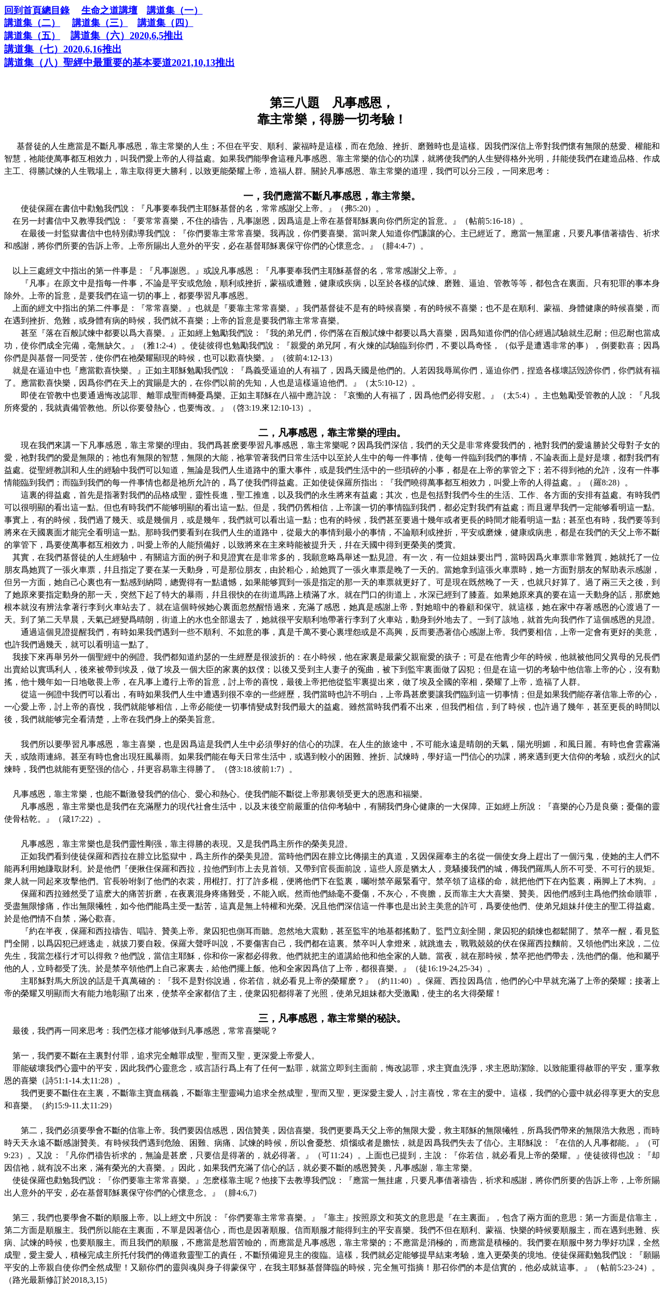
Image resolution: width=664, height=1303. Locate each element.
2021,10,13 (119, 62)
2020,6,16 (63, 49)
